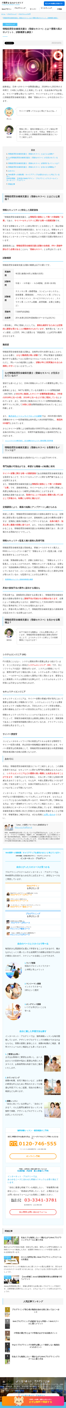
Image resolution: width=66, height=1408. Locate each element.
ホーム (3, 14)
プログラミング (19, 8)
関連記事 (11, 184)
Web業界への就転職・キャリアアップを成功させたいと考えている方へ (33, 177)
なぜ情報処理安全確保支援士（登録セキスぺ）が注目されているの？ (32, 158)
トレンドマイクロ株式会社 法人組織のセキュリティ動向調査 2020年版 (29, 441)
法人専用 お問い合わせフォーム (33, 1212)
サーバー (33, 9)
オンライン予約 (33, 1156)
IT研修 (59, 9)
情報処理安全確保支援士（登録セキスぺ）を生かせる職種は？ (32, 167)
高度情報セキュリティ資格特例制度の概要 (19, 579)
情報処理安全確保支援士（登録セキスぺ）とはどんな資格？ (31, 154)
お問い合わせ (49, 815)
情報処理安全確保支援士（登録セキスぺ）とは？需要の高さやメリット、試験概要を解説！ (30, 18)
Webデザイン (6, 9)
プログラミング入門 (24, 14)
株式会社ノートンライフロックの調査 (25, 416)
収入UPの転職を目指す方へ (54, 3)
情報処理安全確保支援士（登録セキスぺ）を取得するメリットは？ (34, 163)
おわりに (11, 171)
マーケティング (46, 8)
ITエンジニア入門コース (23, 827)
